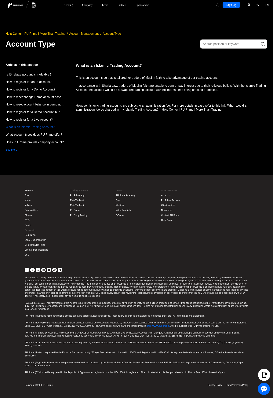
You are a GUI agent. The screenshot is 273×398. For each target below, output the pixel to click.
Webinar (120, 205)
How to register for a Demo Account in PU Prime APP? (35, 112)
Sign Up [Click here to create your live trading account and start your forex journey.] (231, 4)
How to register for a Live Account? (29, 119)
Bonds (28, 225)
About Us (165, 195)
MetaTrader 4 (77, 200)
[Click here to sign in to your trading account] (249, 5)
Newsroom (166, 210)
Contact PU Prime (170, 215)
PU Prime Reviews (170, 200)
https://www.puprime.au (158, 326)
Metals (28, 200)
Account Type (112, 33)
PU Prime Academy (125, 195)
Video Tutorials (123, 210)
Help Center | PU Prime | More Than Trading (35, 33)
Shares (28, 215)
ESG (27, 254)
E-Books (120, 215)
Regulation (30, 235)
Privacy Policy (215, 385)
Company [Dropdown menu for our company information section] (87, 5)
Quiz (118, 200)
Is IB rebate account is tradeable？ (29, 74)
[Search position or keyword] (233, 44)
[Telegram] (60, 270)
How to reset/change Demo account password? (35, 97)
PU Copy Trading (78, 215)
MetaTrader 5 (77, 205)
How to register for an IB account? (29, 81)
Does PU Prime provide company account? (35, 142)
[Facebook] (27, 270)
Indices (28, 205)
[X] (32, 270)
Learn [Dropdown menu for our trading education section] (105, 5)
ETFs (27, 220)
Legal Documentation (35, 240)
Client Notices (168, 205)
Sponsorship (142, 5)
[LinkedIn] (38, 270)
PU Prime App (77, 195)
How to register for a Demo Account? (30, 89)
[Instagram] (43, 270)
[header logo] (22, 5)
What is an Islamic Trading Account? (30, 127)
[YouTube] (49, 270)
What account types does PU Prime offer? (34, 134)
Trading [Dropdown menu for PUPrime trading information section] (68, 5)
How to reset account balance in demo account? (35, 104)
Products (29, 190)
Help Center (167, 220)
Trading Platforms (79, 190)
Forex (28, 195)
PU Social (75, 210)
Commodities (31, 210)
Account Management (84, 33)
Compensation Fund (35, 245)
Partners (122, 5)
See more (11, 149)
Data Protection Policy (237, 385)
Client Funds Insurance (36, 250)
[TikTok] (54, 270)
